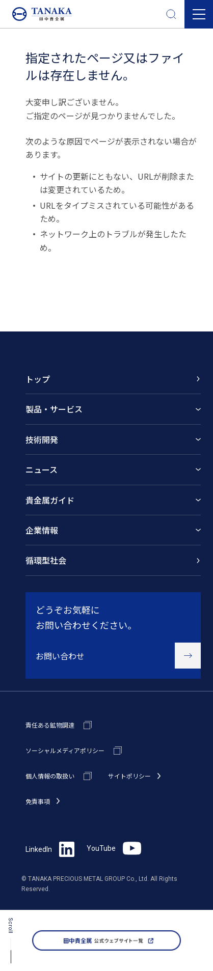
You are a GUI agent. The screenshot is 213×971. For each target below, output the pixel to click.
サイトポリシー (129, 775)
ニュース (41, 469)
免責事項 (37, 801)
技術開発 (41, 439)
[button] (198, 14)
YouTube (114, 848)
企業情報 (41, 530)
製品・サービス (54, 409)
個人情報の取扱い (49, 775)
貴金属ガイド (49, 500)
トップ (37, 379)
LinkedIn (49, 849)
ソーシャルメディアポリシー (64, 750)
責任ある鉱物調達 (49, 724)
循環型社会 (45, 560)
